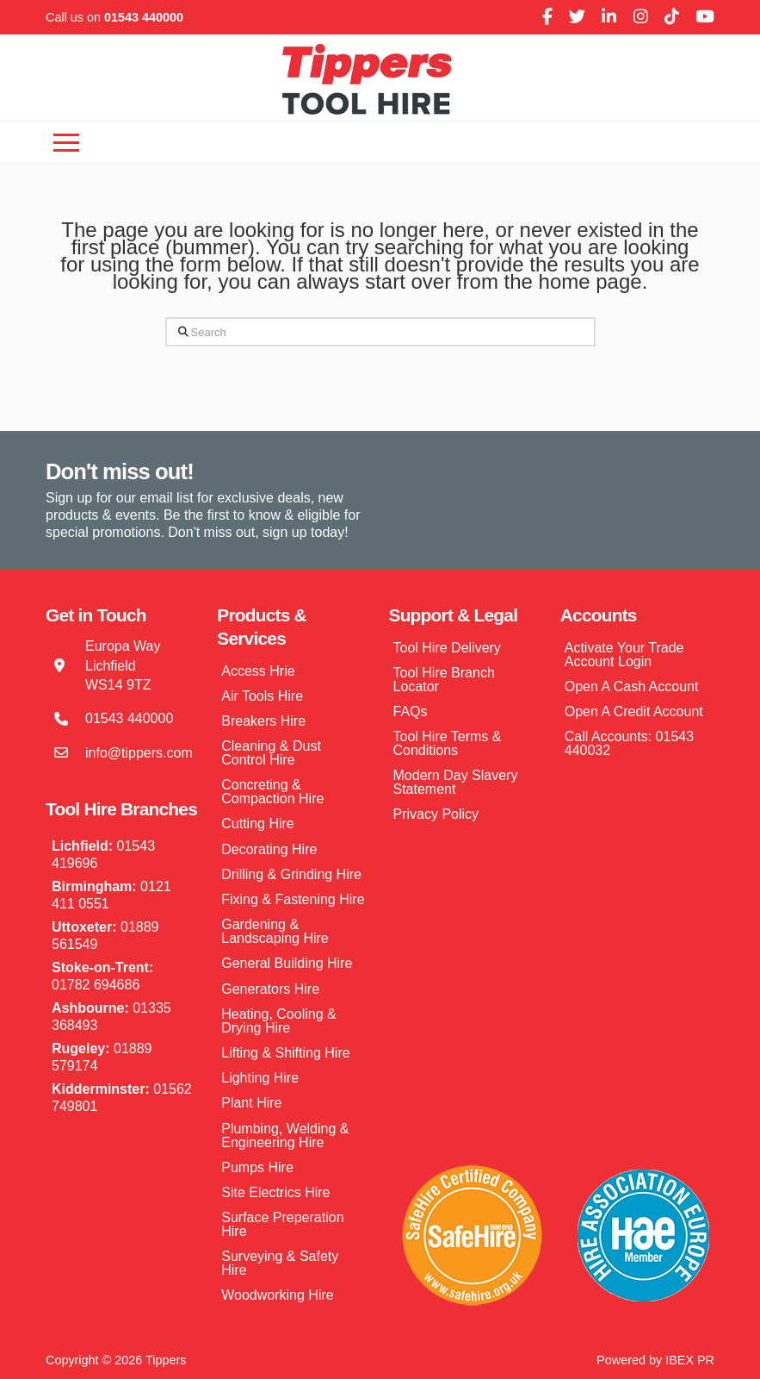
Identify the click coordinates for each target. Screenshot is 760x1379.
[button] (66, 142)
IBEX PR (689, 1360)
